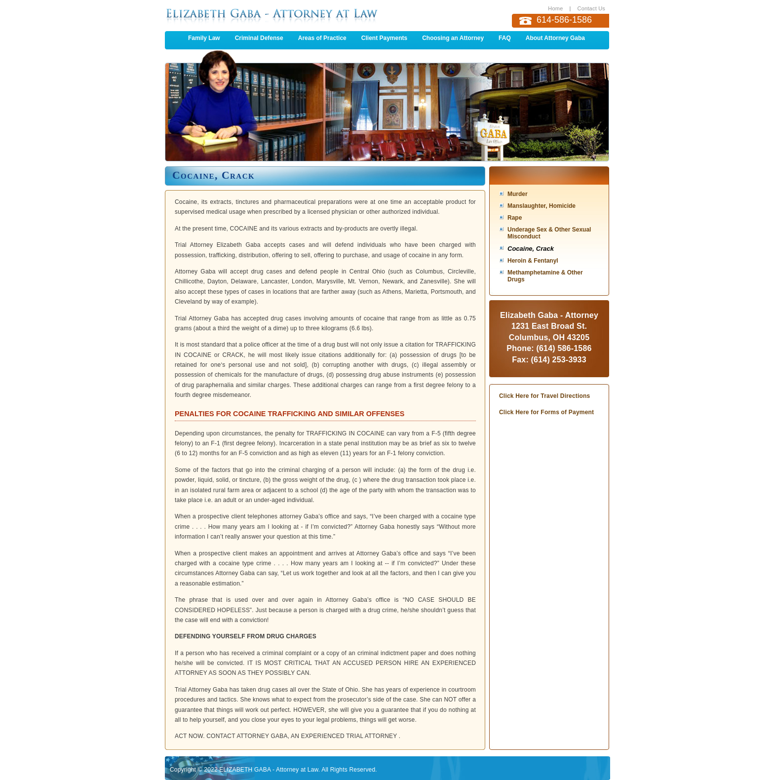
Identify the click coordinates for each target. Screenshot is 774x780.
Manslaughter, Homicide (541, 205)
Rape (514, 217)
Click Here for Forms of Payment (546, 412)
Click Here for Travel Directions (544, 395)
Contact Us (591, 8)
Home (555, 8)
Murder (517, 194)
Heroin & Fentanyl (532, 260)
